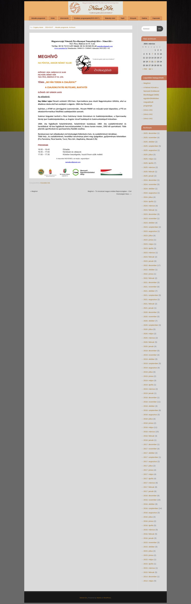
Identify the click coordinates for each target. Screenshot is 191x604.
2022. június (148, 274)
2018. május (148, 427)
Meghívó (34, 191)
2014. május (148, 581)
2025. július (148, 154)
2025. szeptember (150, 146)
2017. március (149, 483)
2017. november (150, 449)
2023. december (150, 214)
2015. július (148, 551)
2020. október (149, 321)
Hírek (53, 18)
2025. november (150, 137)
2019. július (148, 372)
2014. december (150, 576)
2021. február (148, 304)
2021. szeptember (150, 295)
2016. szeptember (150, 508)
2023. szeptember (150, 227)
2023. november (150, 218)
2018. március (149, 432)
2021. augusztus (150, 299)
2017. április (148, 478)
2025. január (148, 176)
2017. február (148, 487)
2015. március (149, 568)
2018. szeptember (150, 410)
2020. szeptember (150, 325)
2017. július (148, 466)
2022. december (150, 265)
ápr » (151, 69)
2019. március (149, 389)
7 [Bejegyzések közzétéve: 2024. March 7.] (152, 54)
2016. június (148, 521)
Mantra (99, 598)
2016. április (148, 525)
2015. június (148, 555)
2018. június (148, 423)
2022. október (149, 270)
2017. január (148, 491)
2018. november (150, 402)
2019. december (150, 351)
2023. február (148, 257)
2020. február (148, 342)
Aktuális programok (38, 18)
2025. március (149, 167)
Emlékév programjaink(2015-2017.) (87, 18)
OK (159, 28)
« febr (145, 69)
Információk (64, 18)
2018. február (148, 436)
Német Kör (83, 598)
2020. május (148, 334)
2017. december (150, 444)
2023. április (148, 248)
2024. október (149, 189)
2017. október (149, 453)
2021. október (149, 291)
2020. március (149, 338)
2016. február (148, 534)
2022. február (148, 278)
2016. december (150, 496)
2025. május (148, 159)
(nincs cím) (147, 110)
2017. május (148, 474)
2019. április (148, 385)
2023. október (149, 223)
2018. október (149, 406)
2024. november (150, 184)
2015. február (148, 572)
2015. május (148, 559)
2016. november (150, 500)
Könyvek (133, 18)
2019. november (150, 355)
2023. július (148, 235)
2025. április (148, 163)
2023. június (148, 240)
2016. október (149, 504)
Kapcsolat (156, 18)
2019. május (148, 380)
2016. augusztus (150, 513)
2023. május (148, 244)
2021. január (148, 308)
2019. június (148, 376)
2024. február (148, 210)
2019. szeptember (150, 363)
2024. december (150, 180)
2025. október (149, 142)
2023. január (148, 261)
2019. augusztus (150, 368)
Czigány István (38, 27)
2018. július (148, 419)
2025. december (150, 133)
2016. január (148, 538)
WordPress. (107, 598)
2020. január (148, 346)
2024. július (148, 197)
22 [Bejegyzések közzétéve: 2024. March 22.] (155, 62)
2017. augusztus (150, 461)
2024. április (148, 201)
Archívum (72, 27)
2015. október (149, 547)
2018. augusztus (150, 415)
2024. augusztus (150, 193)
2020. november (150, 316)
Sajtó (122, 18)
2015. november (150, 542)
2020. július (148, 329)
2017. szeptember (150, 457)
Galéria (144, 18)
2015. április (148, 564)
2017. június (148, 470)
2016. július (148, 517)
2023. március (149, 253)
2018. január (148, 440)
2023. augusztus (150, 231)
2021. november (150, 287)
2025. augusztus (150, 150)
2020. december (150, 312)
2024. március (149, 206)
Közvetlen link (45, 183)
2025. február (148, 172)
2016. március (149, 530)
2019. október (149, 359)
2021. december (150, 282)
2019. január (148, 393)
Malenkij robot (110, 18)
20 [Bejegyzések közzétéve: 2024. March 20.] (150, 62)
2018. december (150, 397)
